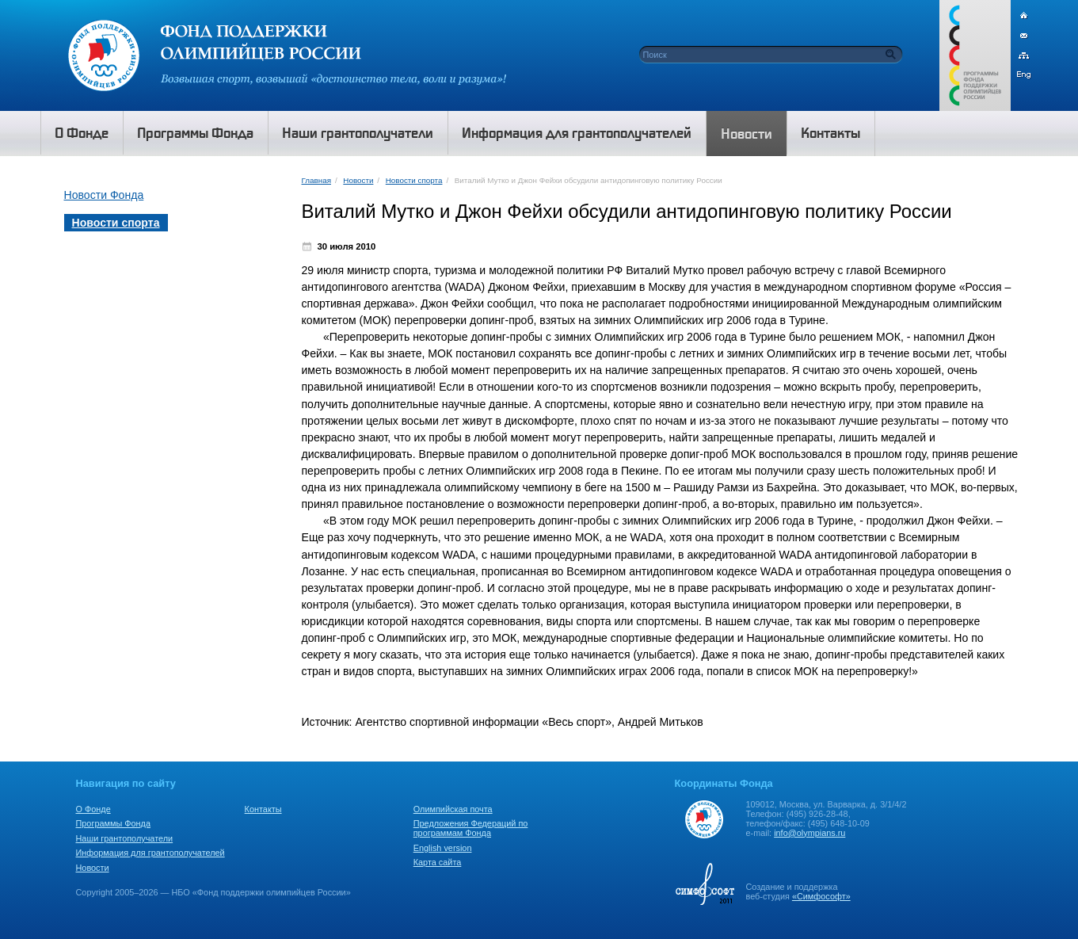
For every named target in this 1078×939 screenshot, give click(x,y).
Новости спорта (414, 180)
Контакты (263, 809)
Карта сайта (437, 862)
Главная (316, 180)
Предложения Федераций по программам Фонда (470, 828)
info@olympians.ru (809, 833)
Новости (358, 180)
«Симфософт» (821, 896)
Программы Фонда (113, 823)
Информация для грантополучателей (150, 852)
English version (442, 848)
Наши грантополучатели (124, 838)
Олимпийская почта (453, 809)
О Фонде (93, 809)
